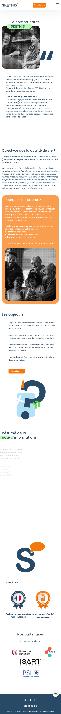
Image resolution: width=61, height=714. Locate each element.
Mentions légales (47, 711)
